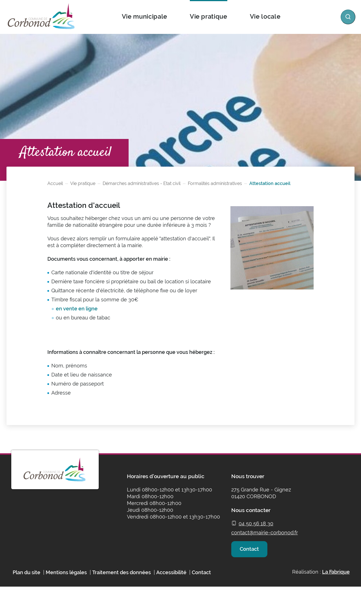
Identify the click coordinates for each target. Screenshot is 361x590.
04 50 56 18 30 (256, 523)
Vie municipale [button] (144, 16)
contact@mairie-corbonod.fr (264, 532)
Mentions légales (66, 575)
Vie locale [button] (265, 16)
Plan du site (26, 575)
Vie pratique (82, 183)
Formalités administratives (215, 183)
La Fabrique (336, 575)
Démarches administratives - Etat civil (141, 183)
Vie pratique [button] (208, 16)
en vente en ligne (77, 309)
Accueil (55, 183)
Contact (250, 551)
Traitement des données (121, 575)
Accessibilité (171, 575)
